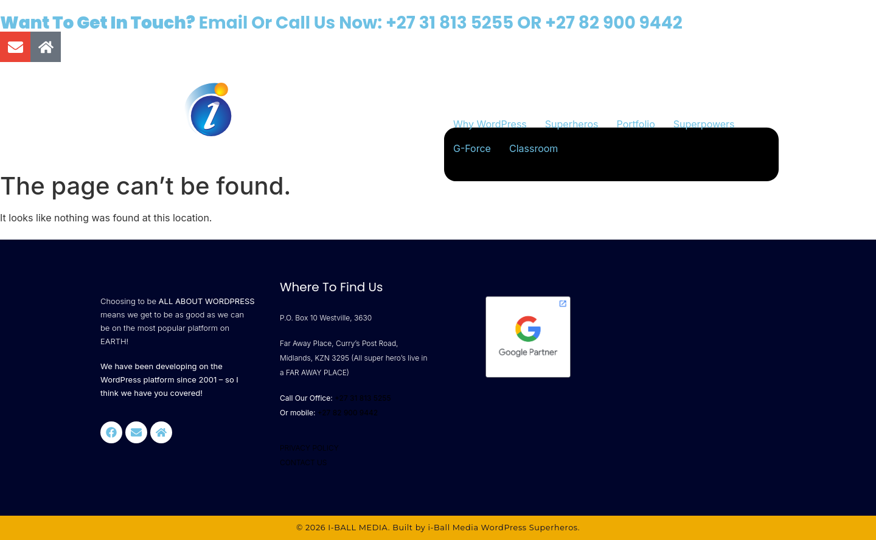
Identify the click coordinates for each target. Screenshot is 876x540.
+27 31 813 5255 (449, 23)
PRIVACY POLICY (309, 447)
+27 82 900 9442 (613, 23)
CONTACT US (303, 462)
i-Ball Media (453, 527)
